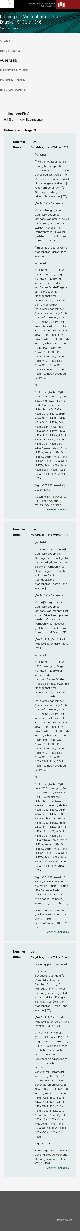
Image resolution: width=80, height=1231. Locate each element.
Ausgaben (8, 60)
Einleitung (10, 51)
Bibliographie (13, 90)
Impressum (64, 1220)
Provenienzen (12, 80)
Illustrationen (14, 70)
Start (5, 41)
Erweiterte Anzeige (58, 509)
